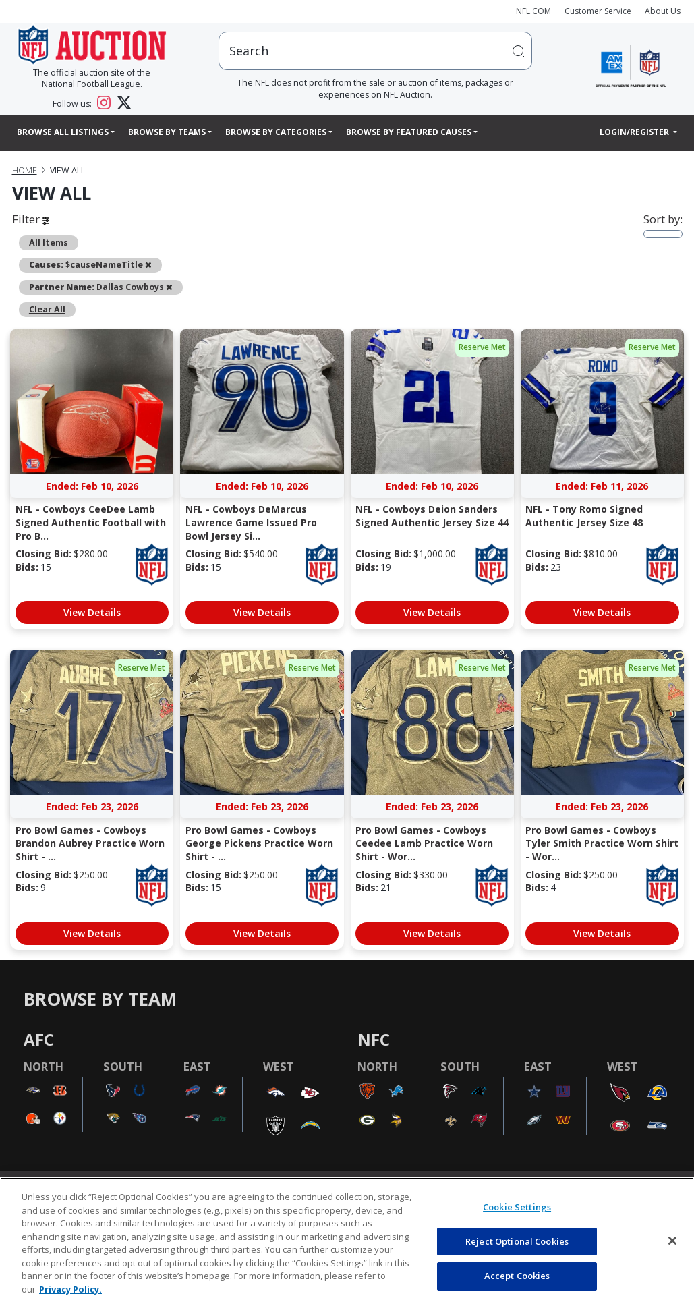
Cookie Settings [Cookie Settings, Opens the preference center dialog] (517, 1207)
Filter (30, 219)
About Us (663, 11)
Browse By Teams (167, 132)
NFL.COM (533, 11)
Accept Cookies (517, 1276)
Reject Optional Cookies (517, 1241)
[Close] (672, 1240)
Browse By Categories (275, 132)
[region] (347, 1240)
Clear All (47, 309)
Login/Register (635, 132)
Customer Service (598, 11)
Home (24, 170)
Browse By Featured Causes (408, 132)
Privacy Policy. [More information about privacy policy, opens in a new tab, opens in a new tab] (70, 1289)
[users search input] (375, 51)
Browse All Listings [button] (63, 132)
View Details (92, 612)
